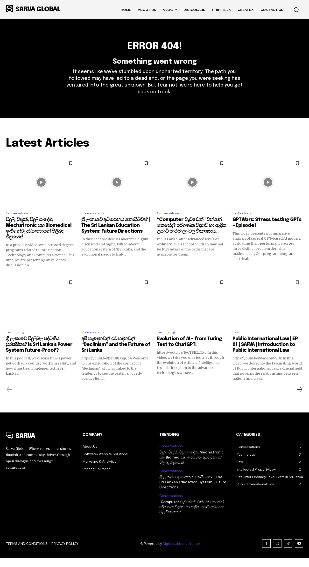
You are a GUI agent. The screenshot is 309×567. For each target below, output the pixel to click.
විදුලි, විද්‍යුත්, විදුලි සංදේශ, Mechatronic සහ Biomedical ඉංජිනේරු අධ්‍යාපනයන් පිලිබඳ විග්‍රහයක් (191, 467)
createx (194, 553)
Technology (242, 221)
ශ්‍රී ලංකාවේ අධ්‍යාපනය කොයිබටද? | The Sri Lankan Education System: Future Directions (115, 234)
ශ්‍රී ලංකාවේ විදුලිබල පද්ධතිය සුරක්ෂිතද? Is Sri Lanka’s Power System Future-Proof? (39, 353)
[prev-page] (9, 398)
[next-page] (299, 398)
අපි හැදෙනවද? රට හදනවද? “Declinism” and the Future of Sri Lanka (115, 353)
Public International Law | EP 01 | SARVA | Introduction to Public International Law (265, 353)
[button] (296, 10)
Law (235, 341)
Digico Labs (172, 553)
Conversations (19, 221)
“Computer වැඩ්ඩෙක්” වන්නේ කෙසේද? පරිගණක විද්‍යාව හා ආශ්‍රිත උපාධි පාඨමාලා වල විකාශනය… (191, 234)
